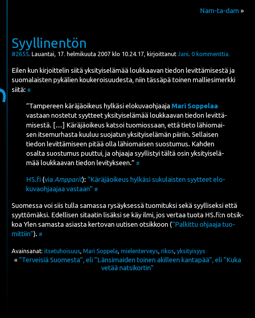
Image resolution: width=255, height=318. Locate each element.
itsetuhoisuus (62, 251)
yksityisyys (191, 251)
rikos (167, 251)
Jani (183, 54)
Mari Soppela (100, 251)
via (63, 179)
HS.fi (33, 179)
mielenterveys (139, 251)
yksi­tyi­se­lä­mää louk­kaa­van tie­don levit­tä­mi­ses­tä (156, 70)
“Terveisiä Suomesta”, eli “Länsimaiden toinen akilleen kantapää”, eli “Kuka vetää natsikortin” (130, 264)
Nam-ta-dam (219, 10)
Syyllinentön (49, 42)
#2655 (20, 54)
